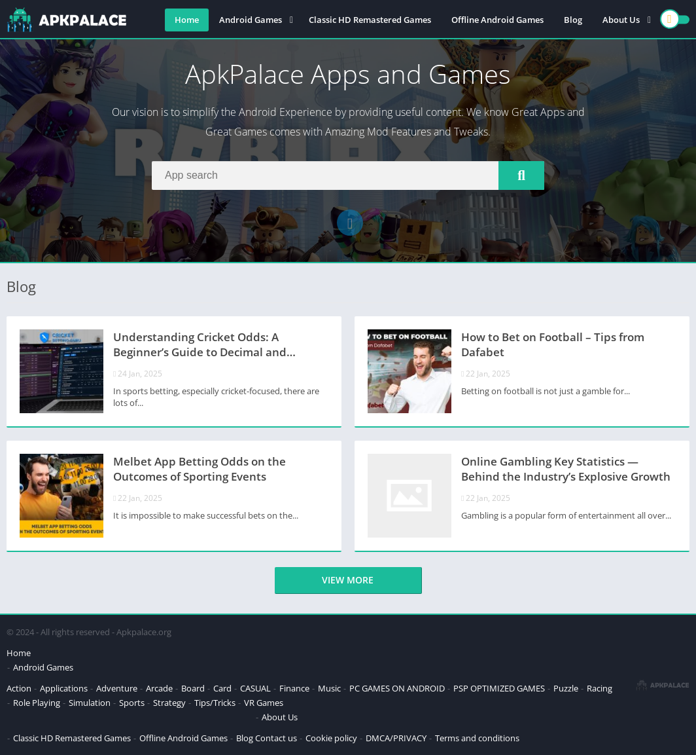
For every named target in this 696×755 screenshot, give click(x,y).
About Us (621, 20)
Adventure (116, 688)
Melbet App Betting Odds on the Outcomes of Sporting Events (199, 469)
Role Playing (36, 703)
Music (329, 688)
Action (19, 688)
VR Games (263, 703)
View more (348, 580)
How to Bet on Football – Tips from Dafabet (552, 344)
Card (222, 688)
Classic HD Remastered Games (370, 20)
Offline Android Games (497, 20)
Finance (294, 688)
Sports (132, 703)
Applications (64, 688)
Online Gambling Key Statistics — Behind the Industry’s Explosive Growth (565, 469)
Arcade (159, 688)
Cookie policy (331, 738)
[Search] (348, 175)
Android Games (250, 20)
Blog (573, 20)
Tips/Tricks (214, 703)
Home (187, 20)
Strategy (169, 703)
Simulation (90, 703)
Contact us (276, 738)
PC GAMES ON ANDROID (397, 688)
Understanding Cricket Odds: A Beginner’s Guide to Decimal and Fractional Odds (200, 345)
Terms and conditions (477, 738)
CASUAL (255, 688)
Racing (599, 688)
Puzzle (565, 688)
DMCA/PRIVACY (396, 738)
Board (193, 688)
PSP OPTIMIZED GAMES (499, 688)
